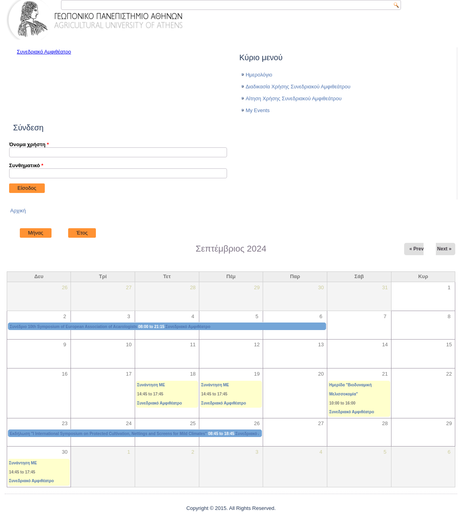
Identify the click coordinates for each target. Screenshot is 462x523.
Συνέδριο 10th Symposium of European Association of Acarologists (73, 326)
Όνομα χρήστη (29, 144)
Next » (444, 249)
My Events (258, 110)
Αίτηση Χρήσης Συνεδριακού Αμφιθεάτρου (294, 98)
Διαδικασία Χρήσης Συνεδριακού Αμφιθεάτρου (298, 87)
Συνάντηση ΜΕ (151, 385)
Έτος (82, 233)
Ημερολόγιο (259, 75)
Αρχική (18, 211)
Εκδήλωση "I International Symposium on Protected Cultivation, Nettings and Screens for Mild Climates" (108, 433)
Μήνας (40, 232)
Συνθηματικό (26, 165)
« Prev (416, 249)
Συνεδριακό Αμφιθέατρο (44, 52)
